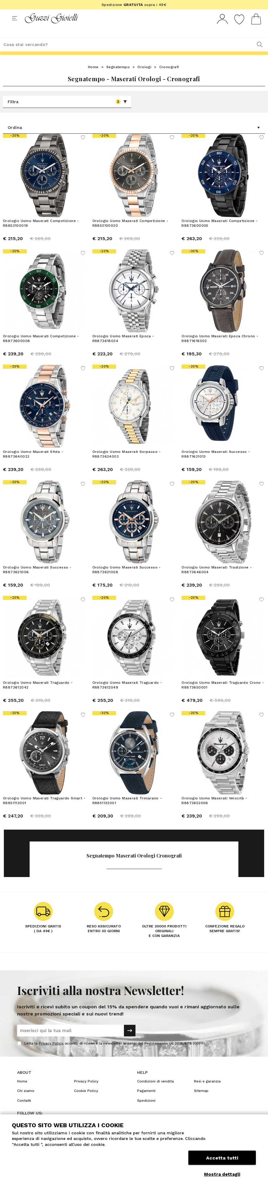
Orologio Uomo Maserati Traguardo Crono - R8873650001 (223, 695)
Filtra (67, 112)
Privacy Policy (51, 1054)
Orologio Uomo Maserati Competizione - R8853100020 (130, 234)
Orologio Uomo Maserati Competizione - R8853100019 (41, 234)
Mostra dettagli (222, 1174)
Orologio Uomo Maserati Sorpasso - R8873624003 (126, 465)
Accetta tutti (222, 1160)
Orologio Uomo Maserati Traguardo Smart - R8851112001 (44, 811)
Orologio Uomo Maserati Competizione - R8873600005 (220, 234)
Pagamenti (146, 1102)
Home (93, 78)
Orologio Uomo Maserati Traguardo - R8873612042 (38, 695)
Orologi (144, 78)
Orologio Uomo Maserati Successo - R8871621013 (216, 465)
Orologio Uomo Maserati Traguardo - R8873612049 (127, 695)
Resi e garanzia (207, 1092)
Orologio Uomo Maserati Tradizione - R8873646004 (217, 580)
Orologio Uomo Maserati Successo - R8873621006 (37, 580)
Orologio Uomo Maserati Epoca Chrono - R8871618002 (220, 349)
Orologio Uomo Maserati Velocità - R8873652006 (214, 811)
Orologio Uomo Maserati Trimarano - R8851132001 (127, 811)
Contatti (24, 1111)
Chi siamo (25, 1102)
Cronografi (169, 78)
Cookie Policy (86, 1102)
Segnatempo (118, 78)
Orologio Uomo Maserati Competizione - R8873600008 (41, 349)
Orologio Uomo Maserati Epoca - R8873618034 (123, 349)
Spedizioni (146, 1111)
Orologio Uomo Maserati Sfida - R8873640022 (33, 465)
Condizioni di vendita (155, 1092)
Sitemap (201, 1102)
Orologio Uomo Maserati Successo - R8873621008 (126, 580)
